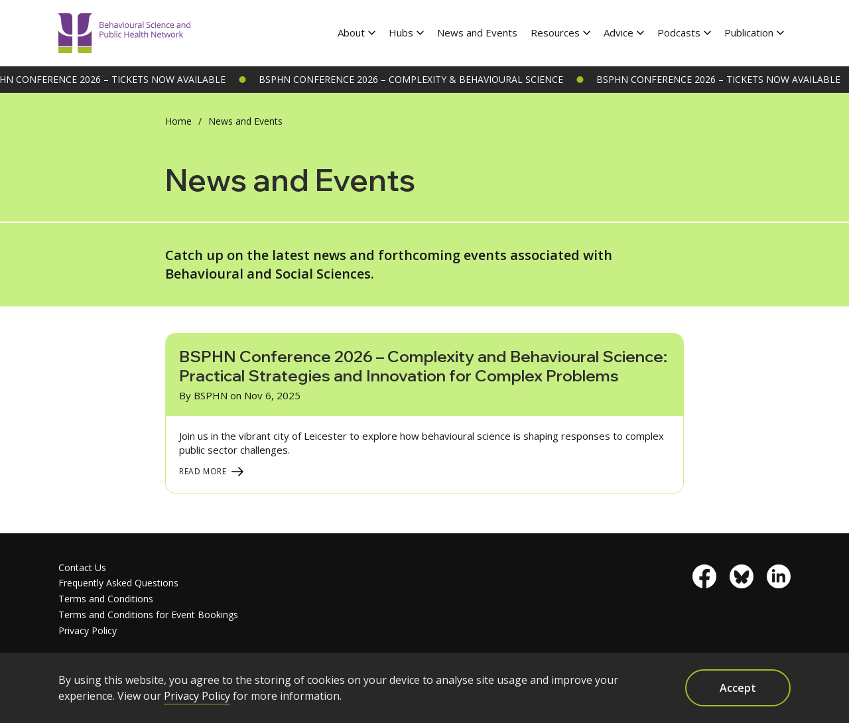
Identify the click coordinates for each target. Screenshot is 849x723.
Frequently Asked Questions (118, 582)
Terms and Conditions (105, 598)
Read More (203, 471)
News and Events (477, 32)
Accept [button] (738, 688)
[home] (124, 33)
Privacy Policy (87, 630)
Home (178, 121)
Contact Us (82, 567)
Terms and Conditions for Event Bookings (148, 614)
